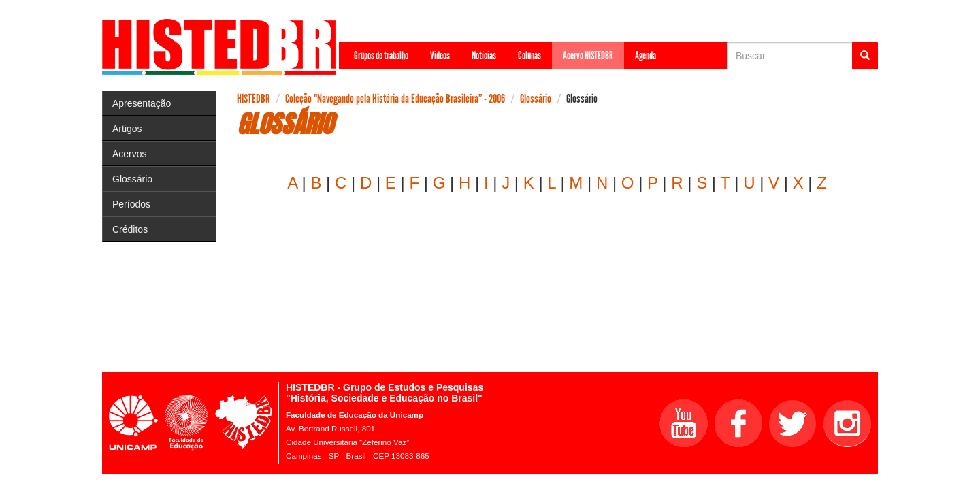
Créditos (130, 229)
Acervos (129, 153)
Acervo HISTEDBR (588, 55)
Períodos (131, 204)
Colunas (529, 55)
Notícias (484, 55)
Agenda (645, 55)
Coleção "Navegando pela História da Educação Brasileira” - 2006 (395, 98)
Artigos (127, 128)
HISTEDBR (253, 98)
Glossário (132, 179)
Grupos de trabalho (381, 55)
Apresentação (141, 103)
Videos (440, 55)
